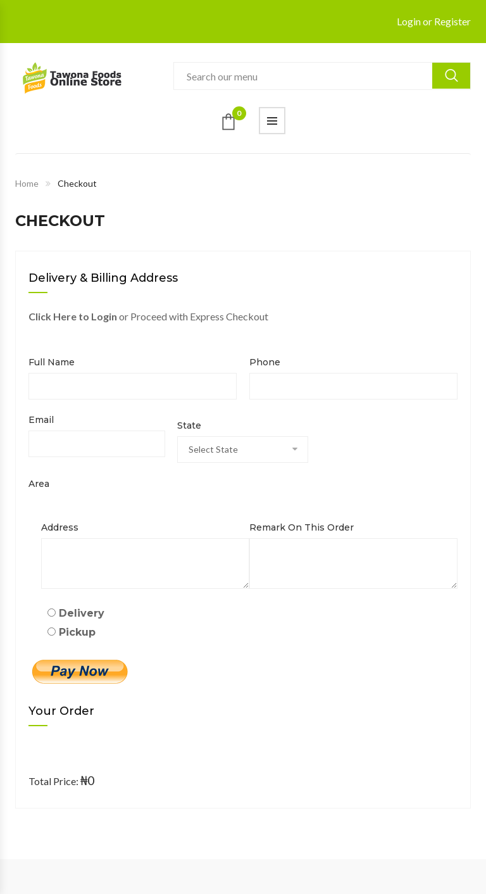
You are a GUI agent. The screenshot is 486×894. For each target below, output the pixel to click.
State (189, 425)
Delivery (75, 613)
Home (27, 183)
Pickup (71, 632)
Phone (264, 362)
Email (41, 419)
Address (59, 527)
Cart (239, 116)
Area (38, 483)
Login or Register (434, 21)
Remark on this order (301, 527)
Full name (51, 362)
